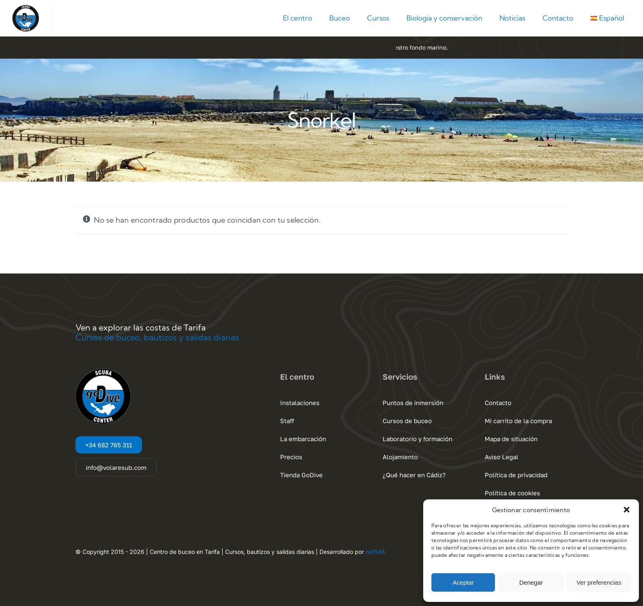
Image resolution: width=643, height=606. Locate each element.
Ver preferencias (599, 582)
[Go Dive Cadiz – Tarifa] (25, 8)
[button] (626, 510)
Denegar (531, 582)
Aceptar (463, 582)
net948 (375, 551)
